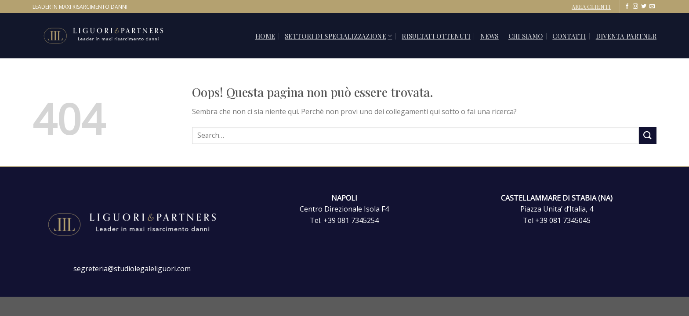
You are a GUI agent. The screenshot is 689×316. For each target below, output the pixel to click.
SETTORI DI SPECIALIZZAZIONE (338, 36)
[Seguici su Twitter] (643, 7)
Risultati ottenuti (436, 36)
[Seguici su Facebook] (627, 7)
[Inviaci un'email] (652, 7)
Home (265, 36)
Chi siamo (525, 36)
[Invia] (647, 135)
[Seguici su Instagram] (635, 7)
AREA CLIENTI (591, 6)
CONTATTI (569, 36)
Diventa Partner (626, 36)
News (489, 36)
